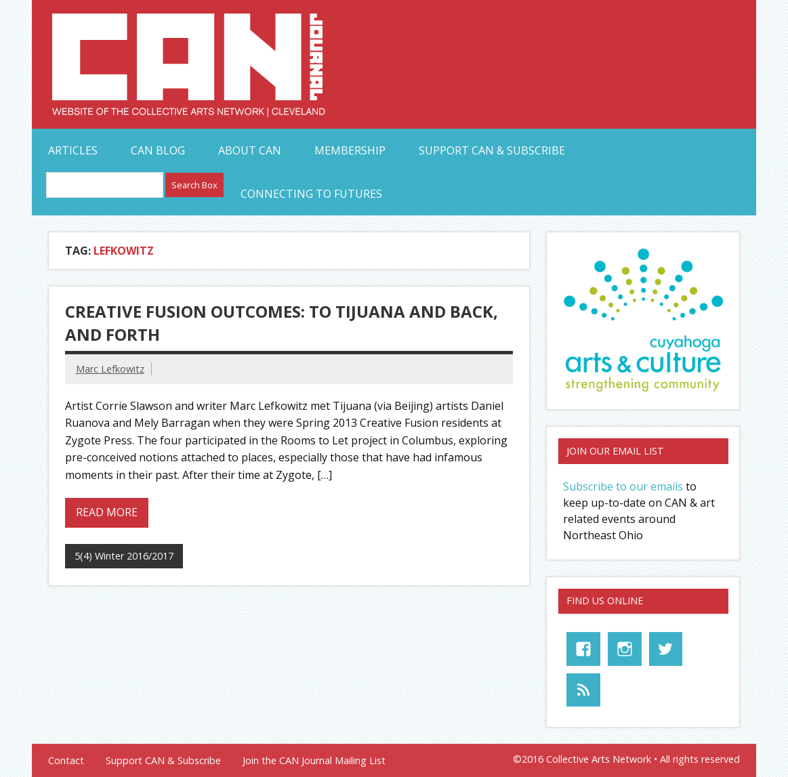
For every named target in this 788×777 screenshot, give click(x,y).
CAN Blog (158, 150)
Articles (73, 150)
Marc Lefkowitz (110, 368)
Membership (350, 150)
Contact (66, 760)
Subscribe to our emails (623, 486)
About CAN (249, 150)
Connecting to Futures (311, 193)
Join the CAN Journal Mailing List (314, 760)
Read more (107, 512)
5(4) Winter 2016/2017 (124, 555)
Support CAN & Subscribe (492, 150)
